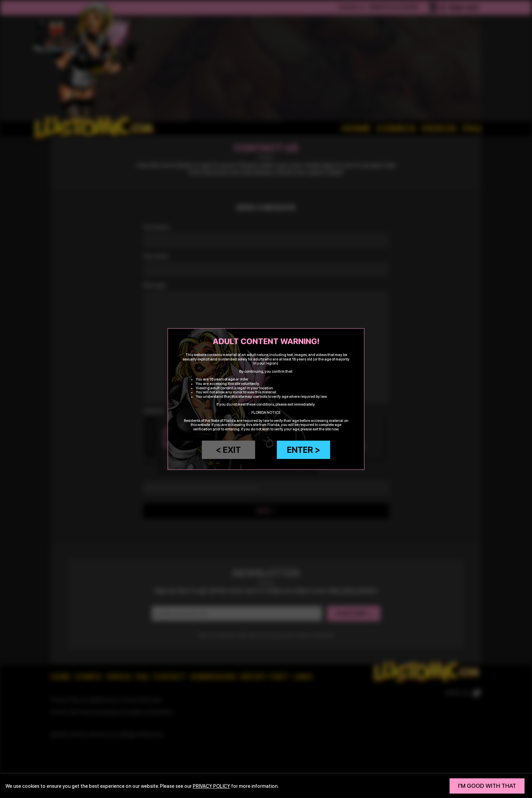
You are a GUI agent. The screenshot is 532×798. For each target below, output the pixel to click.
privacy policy (211, 786)
